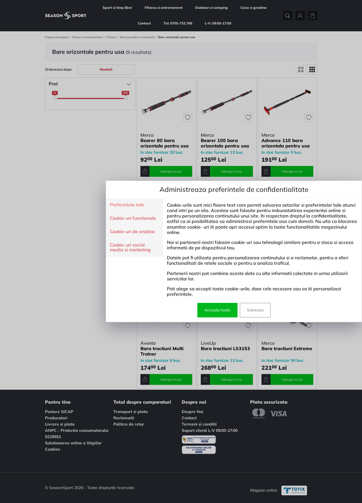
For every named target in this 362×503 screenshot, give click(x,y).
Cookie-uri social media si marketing (77, 247)
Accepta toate (164, 310)
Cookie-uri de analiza (79, 231)
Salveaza (202, 310)
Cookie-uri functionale (80, 218)
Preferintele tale (74, 205)
